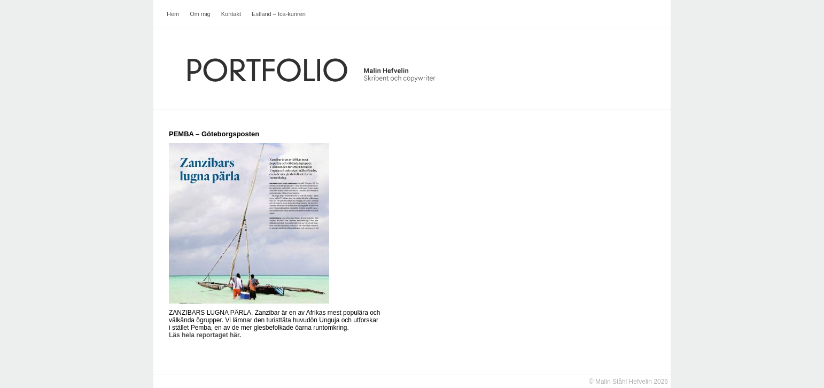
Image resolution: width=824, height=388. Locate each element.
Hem (173, 14)
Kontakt (231, 14)
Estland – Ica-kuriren (279, 14)
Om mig (200, 14)
